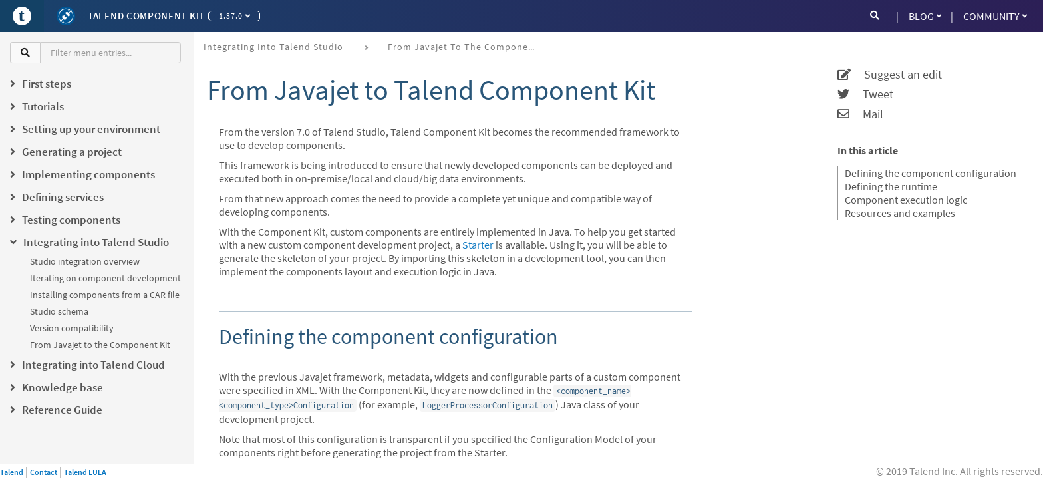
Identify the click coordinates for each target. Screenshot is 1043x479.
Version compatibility (72, 328)
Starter (478, 244)
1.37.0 (234, 16)
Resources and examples (900, 213)
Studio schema (59, 311)
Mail (860, 114)
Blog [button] (925, 16)
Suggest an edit (889, 74)
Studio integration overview (85, 261)
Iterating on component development (105, 278)
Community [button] (995, 16)
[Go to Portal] (22, 16)
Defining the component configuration (930, 173)
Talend (11, 472)
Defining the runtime (891, 186)
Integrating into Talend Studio (273, 47)
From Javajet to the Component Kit (100, 345)
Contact (43, 472)
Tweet (865, 94)
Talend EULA (85, 472)
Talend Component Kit (146, 15)
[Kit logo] (66, 16)
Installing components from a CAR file (105, 295)
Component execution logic (906, 199)
